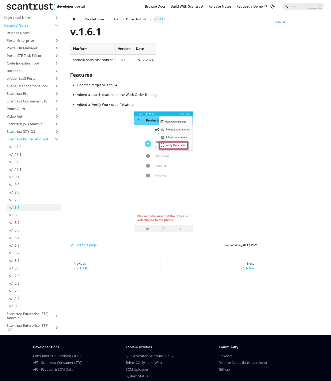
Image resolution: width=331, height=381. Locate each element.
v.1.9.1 (14, 177)
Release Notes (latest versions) (243, 362)
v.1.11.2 (15, 146)
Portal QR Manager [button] (22, 48)
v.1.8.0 (14, 192)
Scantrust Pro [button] (17, 93)
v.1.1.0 (14, 298)
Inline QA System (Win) (144, 362)
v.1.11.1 (15, 154)
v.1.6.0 (14, 215)
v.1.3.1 (14, 260)
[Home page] (74, 19)
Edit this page (83, 245)
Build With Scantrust (187, 6)
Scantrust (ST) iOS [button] (21, 131)
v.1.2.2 (14, 283)
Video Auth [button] (15, 116)
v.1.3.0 (14, 268)
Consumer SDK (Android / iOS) (57, 356)
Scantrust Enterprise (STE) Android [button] (27, 315)
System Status (137, 376)
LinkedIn (225, 356)
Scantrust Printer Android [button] (27, 139)
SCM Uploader (137, 369)
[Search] (303, 6)
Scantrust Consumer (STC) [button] (28, 101)
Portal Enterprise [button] (20, 40)
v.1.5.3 (14, 245)
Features (279, 21)
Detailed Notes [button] (16, 25)
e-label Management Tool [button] (27, 86)
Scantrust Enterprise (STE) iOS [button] (27, 327)
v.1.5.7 (14, 222)
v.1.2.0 (14, 291)
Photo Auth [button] (16, 108)
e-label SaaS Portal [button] (22, 78)
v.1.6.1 (14, 207)
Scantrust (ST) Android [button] (25, 124)
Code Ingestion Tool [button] (23, 63)
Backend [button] (14, 71)
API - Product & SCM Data (53, 369)
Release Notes (220, 6)
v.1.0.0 (14, 306)
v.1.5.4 (14, 238)
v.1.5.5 (14, 230)
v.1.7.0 (14, 200)
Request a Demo (251, 6)
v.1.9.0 (14, 184)
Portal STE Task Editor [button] (24, 55)
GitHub (224, 369)
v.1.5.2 (14, 253)
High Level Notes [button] (17, 17)
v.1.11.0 (15, 162)
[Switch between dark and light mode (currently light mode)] (272, 6)
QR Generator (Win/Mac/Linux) (150, 356)
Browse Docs (155, 6)
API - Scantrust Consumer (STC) (57, 362)
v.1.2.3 (14, 275)
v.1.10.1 (15, 169)
